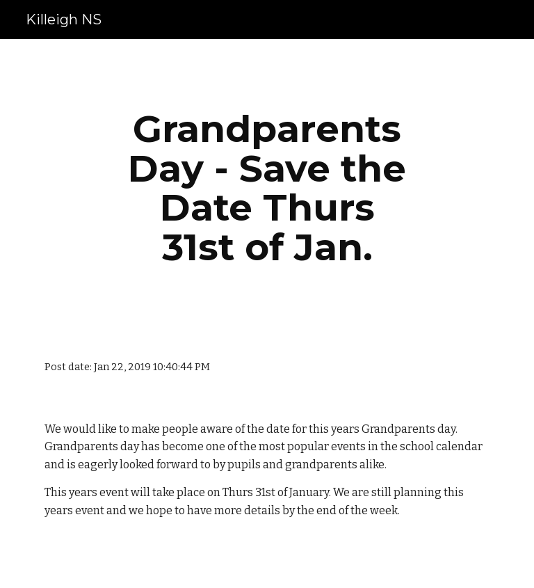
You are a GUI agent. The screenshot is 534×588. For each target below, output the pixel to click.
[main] (266, 188)
